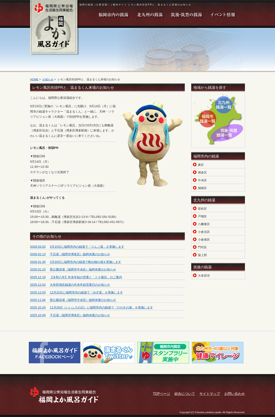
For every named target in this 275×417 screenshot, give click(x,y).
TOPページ (161, 394)
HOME (34, 79)
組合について (184, 394)
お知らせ (47, 79)
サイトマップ (209, 394)
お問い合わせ (234, 394)
